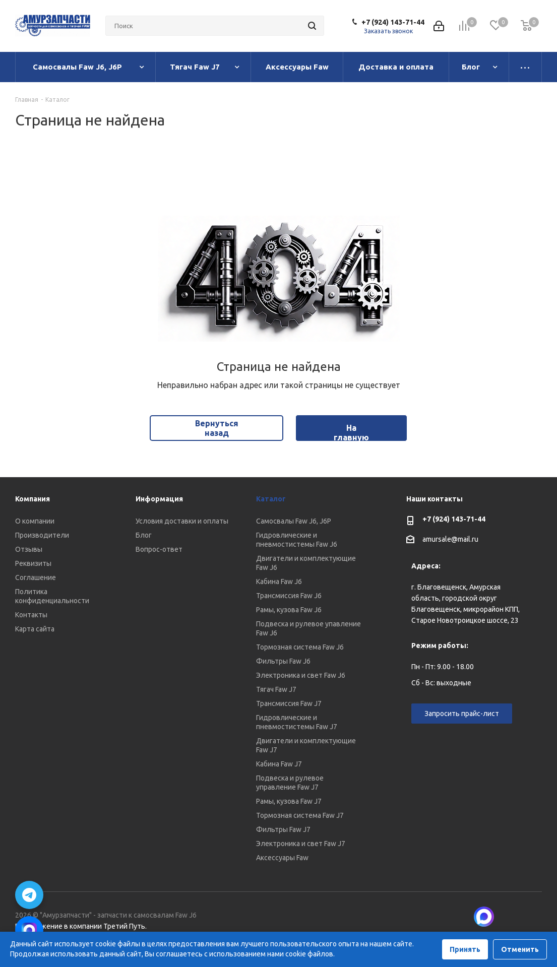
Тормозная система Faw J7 (300, 815)
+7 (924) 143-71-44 (392, 22)
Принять (465, 949)
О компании (34, 521)
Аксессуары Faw (282, 858)
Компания (32, 499)
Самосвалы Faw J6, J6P (293, 521)
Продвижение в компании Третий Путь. (81, 926)
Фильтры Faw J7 (283, 829)
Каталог (271, 499)
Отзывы (28, 549)
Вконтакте (509, 917)
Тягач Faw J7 (276, 689)
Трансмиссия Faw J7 (289, 703)
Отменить (520, 949)
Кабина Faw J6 (279, 581)
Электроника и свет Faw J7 (300, 844)
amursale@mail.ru (450, 540)
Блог (144, 535)
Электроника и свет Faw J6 (300, 675)
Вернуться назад (216, 428)
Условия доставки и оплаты (182, 521)
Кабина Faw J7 (279, 764)
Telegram (534, 917)
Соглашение (35, 577)
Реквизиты (33, 563)
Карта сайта (34, 629)
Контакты (31, 615)
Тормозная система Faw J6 (300, 647)
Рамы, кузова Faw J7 (289, 801)
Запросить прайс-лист (461, 714)
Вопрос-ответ (159, 549)
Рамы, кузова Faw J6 (289, 610)
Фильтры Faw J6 (283, 661)
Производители (42, 535)
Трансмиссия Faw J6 (289, 596)
